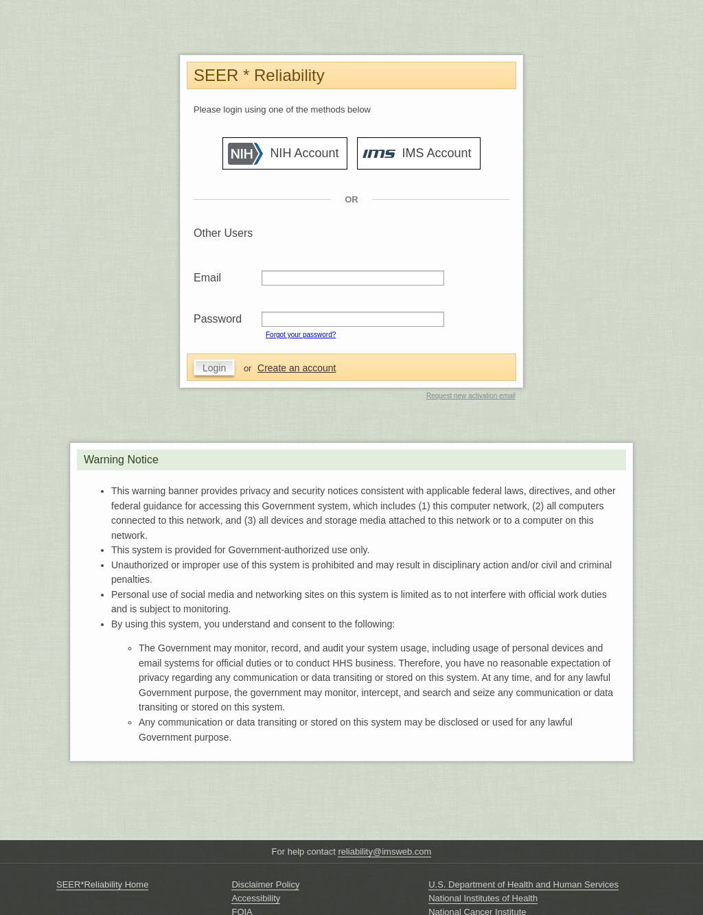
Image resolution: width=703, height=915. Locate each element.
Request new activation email (471, 395)
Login (214, 367)
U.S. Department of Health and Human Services (523, 884)
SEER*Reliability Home (102, 884)
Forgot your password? (301, 334)
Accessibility (255, 898)
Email (207, 277)
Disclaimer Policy (265, 884)
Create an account (296, 367)
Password (218, 319)
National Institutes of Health (483, 898)
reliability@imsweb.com (384, 851)
